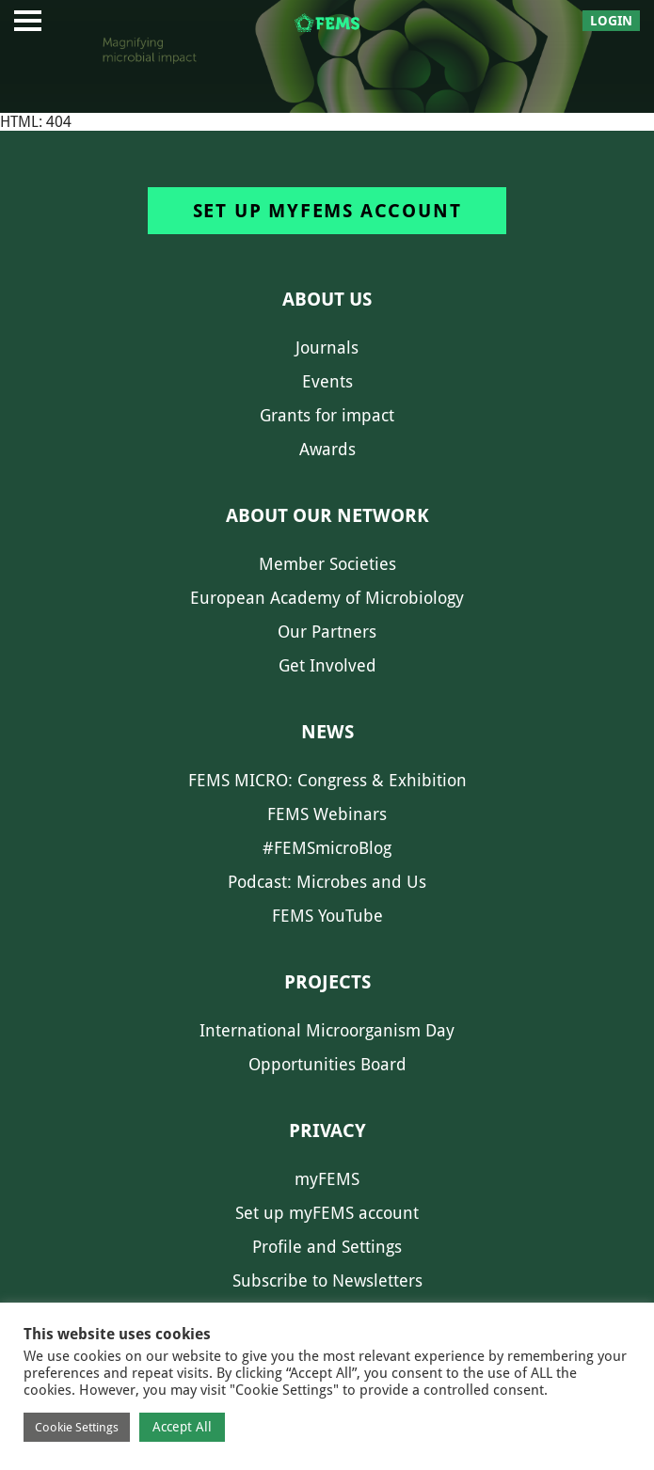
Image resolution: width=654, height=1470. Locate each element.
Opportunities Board (327, 1064)
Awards (327, 449)
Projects (327, 982)
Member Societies (327, 564)
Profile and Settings (327, 1247)
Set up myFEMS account (327, 210)
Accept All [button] (182, 1426)
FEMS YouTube (327, 915)
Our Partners (327, 631)
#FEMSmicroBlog (327, 848)
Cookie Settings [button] (77, 1427)
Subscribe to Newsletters (327, 1280)
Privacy (327, 1130)
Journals (327, 347)
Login (611, 20)
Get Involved (327, 665)
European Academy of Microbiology (327, 598)
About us (327, 299)
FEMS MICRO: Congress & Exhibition (327, 780)
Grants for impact (327, 415)
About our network (327, 515)
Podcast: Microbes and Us (327, 882)
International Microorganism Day (327, 1030)
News (327, 731)
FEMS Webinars (327, 814)
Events (327, 381)
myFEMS (327, 1179)
